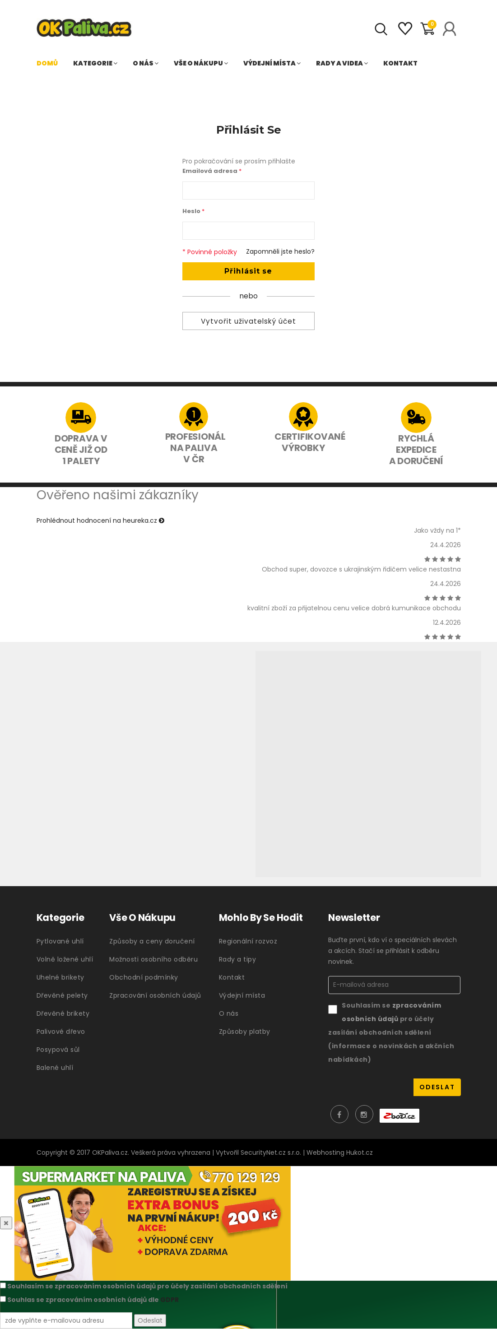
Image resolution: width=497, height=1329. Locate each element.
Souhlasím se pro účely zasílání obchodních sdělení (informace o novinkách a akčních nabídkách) (391, 1032)
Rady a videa (342, 63)
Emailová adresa (212, 171)
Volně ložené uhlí (65, 959)
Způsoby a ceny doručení (152, 941)
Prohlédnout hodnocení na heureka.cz (100, 520)
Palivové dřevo (61, 1031)
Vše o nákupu (201, 63)
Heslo (193, 211)
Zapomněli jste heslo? (280, 251)
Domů (47, 63)
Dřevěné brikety (63, 1013)
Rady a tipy (237, 959)
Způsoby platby (244, 1031)
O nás (145, 63)
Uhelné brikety (60, 977)
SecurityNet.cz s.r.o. (271, 1152)
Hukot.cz (359, 1152)
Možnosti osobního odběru (153, 959)
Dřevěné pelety (62, 995)
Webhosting (325, 1152)
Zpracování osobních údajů (155, 995)
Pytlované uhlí (60, 941)
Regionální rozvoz (248, 941)
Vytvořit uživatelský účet (248, 321)
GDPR (169, 1300)
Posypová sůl (58, 1049)
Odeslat (150, 1320)
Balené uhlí (55, 1067)
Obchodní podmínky (143, 977)
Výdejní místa (272, 63)
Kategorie (95, 63)
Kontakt (400, 63)
